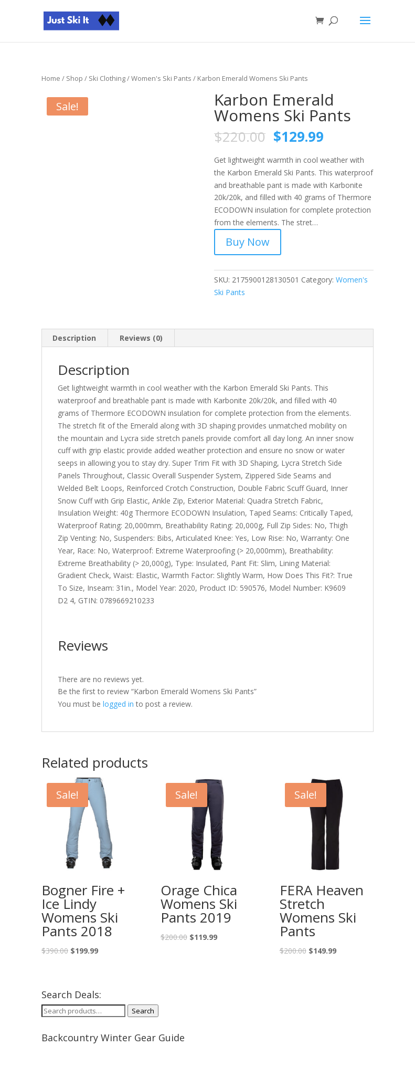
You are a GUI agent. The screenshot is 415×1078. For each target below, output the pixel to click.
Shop (74, 78)
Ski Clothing (107, 78)
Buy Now (248, 242)
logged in (118, 704)
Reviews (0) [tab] (141, 338)
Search (143, 1011)
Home (50, 78)
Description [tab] (74, 338)
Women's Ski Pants (161, 78)
